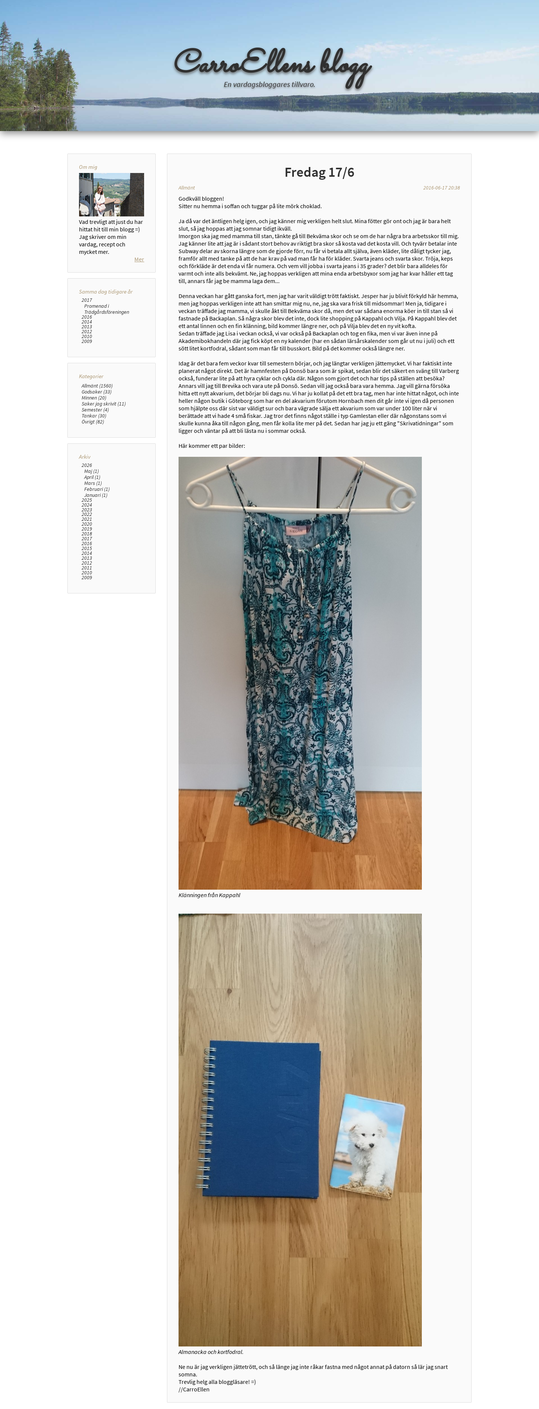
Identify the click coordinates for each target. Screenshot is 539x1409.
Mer (139, 259)
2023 (87, 509)
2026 (87, 465)
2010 (87, 336)
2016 (87, 317)
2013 (87, 326)
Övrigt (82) (93, 421)
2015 (87, 548)
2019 (87, 528)
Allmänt (187, 187)
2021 (87, 519)
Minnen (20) (94, 397)
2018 (87, 533)
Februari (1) (97, 489)
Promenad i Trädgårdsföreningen (106, 309)
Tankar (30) (94, 415)
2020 (87, 524)
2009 (87, 341)
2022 (87, 514)
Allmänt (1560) (97, 385)
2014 (87, 321)
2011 (87, 567)
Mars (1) (93, 483)
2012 (87, 331)
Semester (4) (95, 409)
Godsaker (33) (97, 391)
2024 (87, 504)
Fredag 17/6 (319, 171)
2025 (87, 500)
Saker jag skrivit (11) (104, 403)
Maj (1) (91, 471)
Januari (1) (95, 495)
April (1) (92, 477)
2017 (87, 300)
